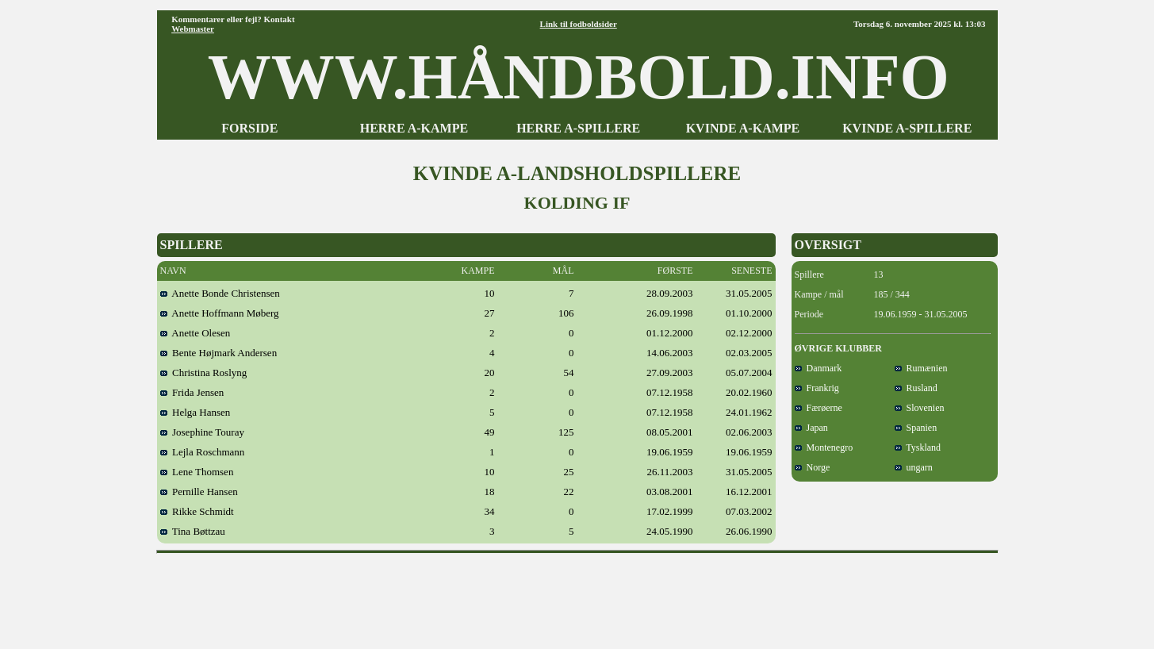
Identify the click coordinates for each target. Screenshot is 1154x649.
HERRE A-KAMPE (414, 128)
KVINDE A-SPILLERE (907, 128)
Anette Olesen (195, 333)
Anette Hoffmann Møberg (219, 313)
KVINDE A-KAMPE (743, 128)
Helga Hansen (195, 412)
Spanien (916, 427)
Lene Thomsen (197, 472)
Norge (812, 467)
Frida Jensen (192, 392)
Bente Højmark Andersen (219, 353)
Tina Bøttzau (192, 531)
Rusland (916, 388)
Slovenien (920, 407)
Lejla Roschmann (202, 452)
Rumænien (921, 368)
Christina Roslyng (203, 372)
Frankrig (817, 388)
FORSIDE (249, 128)
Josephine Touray (202, 432)
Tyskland (918, 447)
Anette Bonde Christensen (220, 293)
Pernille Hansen (199, 491)
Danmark (818, 368)
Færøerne (818, 407)
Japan (811, 427)
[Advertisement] (577, 596)
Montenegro (824, 447)
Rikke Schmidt (197, 511)
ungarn (914, 467)
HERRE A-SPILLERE (578, 128)
